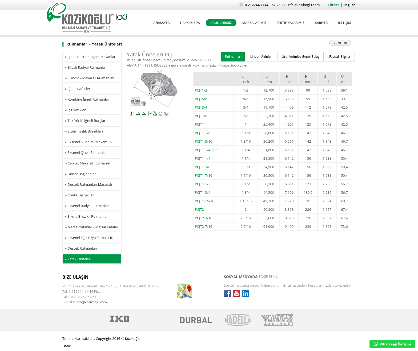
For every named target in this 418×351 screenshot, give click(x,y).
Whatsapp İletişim (392, 344)
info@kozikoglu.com (303, 4)
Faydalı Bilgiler (340, 56)
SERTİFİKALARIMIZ (290, 22)
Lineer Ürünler (261, 56)
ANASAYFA (161, 22)
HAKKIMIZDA (190, 22)
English (349, 4)
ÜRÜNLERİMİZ (221, 22)
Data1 (67, 346)
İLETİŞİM (344, 22)
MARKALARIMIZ (254, 22)
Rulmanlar (232, 56)
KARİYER (321, 22)
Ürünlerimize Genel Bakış (300, 56)
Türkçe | (335, 4)
